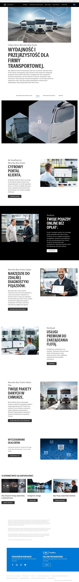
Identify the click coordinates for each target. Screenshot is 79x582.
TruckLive (38, 95)
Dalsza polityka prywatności (24, 578)
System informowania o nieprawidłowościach (38, 578)
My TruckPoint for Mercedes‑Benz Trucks (24, 95)
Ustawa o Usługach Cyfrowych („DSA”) (43, 575)
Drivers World (64, 4)
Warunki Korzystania (51, 578)
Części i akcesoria (55, 4)
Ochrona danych (17, 575)
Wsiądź (47, 565)
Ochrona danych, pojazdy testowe (12, 578)
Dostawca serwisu (10, 575)
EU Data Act (32, 575)
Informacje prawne (25, 575)
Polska (75, 1)
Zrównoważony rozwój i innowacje (36, 4)
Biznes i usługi (47, 4)
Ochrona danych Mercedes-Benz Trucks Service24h (59, 575)
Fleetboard (61, 95)
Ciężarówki (25, 4)
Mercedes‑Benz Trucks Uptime (49, 95)
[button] (39, 121)
